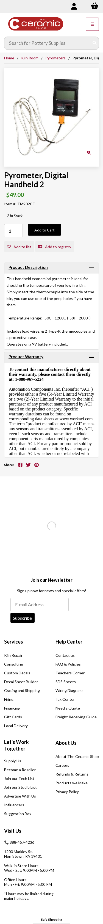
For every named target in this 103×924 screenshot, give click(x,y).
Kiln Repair (13, 655)
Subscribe (22, 617)
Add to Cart (44, 230)
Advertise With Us (20, 796)
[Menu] (92, 24)
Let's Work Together (16, 745)
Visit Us (12, 831)
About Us (66, 743)
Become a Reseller (20, 769)
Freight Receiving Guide (76, 717)
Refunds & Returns (71, 774)
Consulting (13, 664)
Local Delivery (16, 725)
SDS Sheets (65, 681)
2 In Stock (15, 215)
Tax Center (65, 699)
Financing (12, 708)
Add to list (19, 246)
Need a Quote (67, 708)
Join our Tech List (19, 778)
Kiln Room (29, 58)
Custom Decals (17, 673)
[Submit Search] (94, 43)
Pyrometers (55, 58)
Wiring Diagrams (69, 690)
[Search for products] (47, 43)
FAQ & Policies (68, 664)
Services (13, 642)
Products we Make (71, 782)
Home (9, 58)
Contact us (65, 655)
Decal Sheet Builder (21, 681)
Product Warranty (26, 356)
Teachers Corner (70, 673)
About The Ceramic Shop (77, 756)
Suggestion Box (17, 813)
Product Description (28, 267)
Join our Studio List (20, 787)
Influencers (14, 804)
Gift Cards (13, 717)
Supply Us (12, 760)
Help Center (68, 642)
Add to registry (54, 246)
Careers (62, 765)
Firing (8, 699)
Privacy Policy (67, 791)
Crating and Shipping (22, 690)
